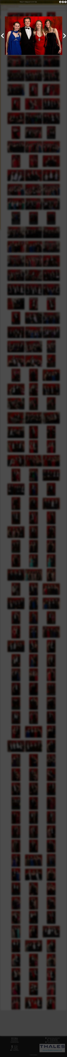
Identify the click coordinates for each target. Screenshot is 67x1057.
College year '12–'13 (28, 2)
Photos (21, 2)
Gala (36, 2)
